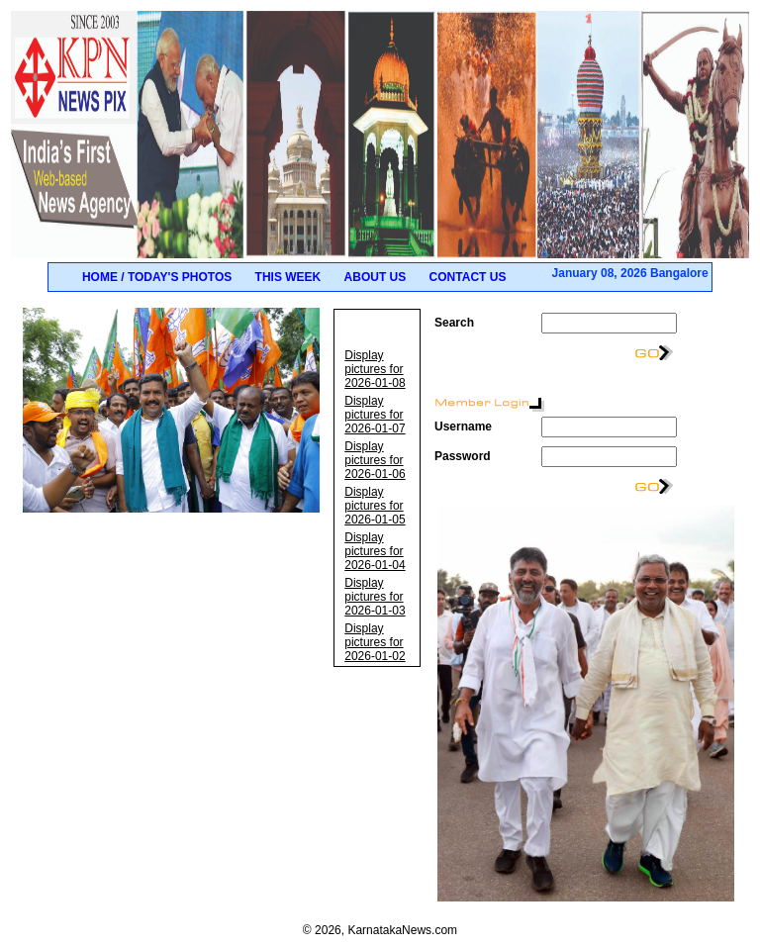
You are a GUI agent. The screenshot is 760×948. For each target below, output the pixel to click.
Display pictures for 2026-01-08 (374, 369)
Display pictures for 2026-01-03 (374, 596)
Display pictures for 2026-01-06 (374, 460)
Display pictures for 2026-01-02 (374, 642)
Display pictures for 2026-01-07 (374, 414)
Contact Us (468, 277)
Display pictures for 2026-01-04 (374, 551)
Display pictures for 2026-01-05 (374, 505)
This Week (288, 277)
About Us (375, 277)
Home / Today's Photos (157, 277)
